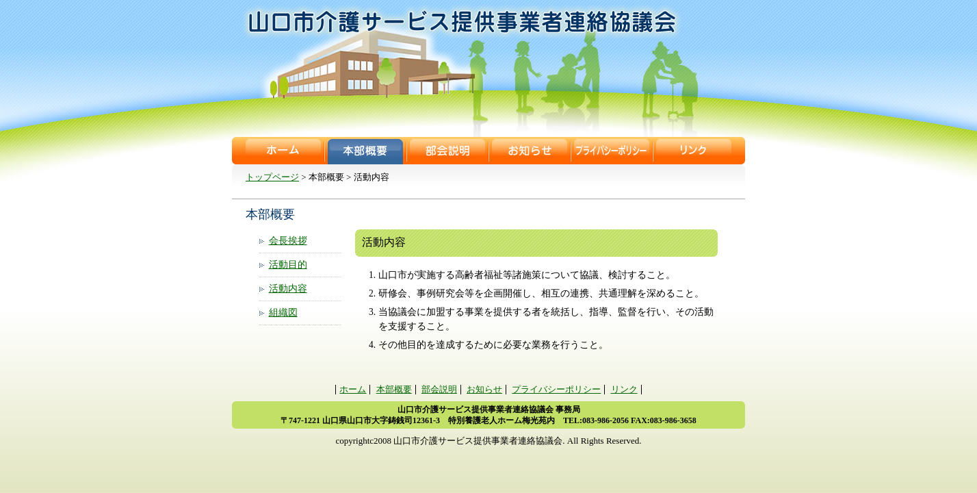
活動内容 (288, 288)
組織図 (283, 312)
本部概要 (365, 150)
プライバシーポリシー (611, 150)
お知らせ (529, 150)
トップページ (272, 177)
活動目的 (288, 265)
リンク (693, 150)
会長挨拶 (288, 241)
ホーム (283, 150)
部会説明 (447, 150)
